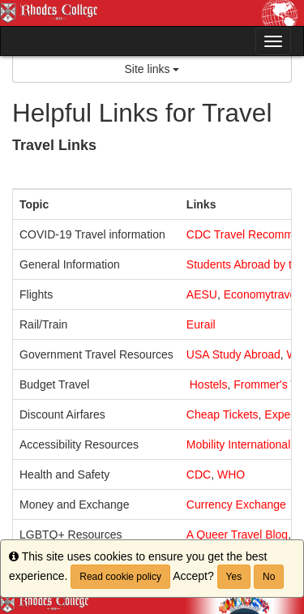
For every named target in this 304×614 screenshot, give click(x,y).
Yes (234, 576)
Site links (152, 68)
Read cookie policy (120, 576)
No (269, 576)
